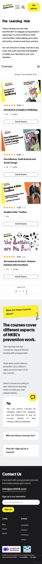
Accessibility (24, 557)
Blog (4, 524)
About (4, 533)
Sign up (8, 509)
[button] (34, 7)
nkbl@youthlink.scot (14, 489)
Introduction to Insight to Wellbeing (20, 109)
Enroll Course (21, 122)
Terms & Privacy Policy (9, 557)
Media (4, 529)
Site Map (33, 557)
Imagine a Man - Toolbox (15, 212)
